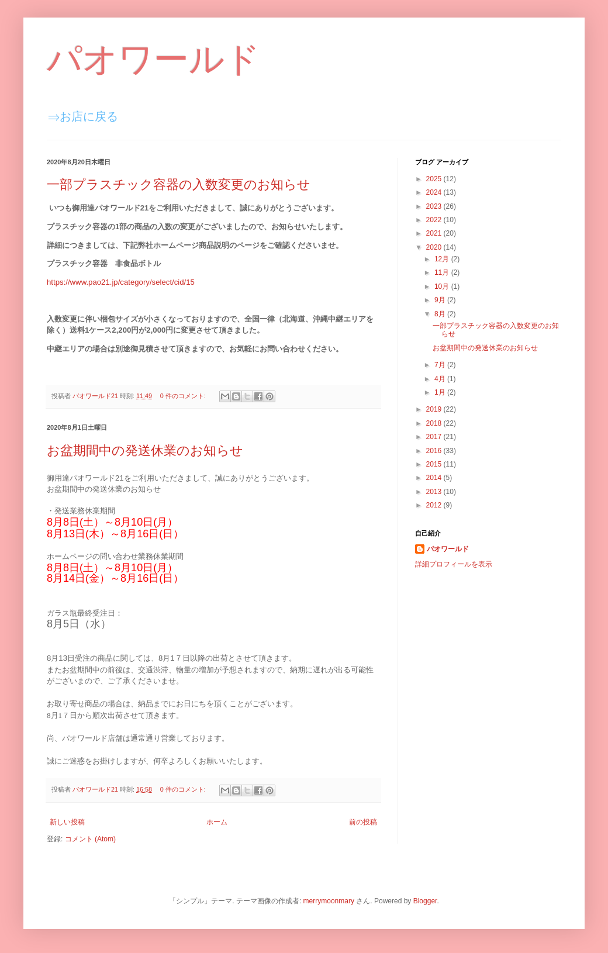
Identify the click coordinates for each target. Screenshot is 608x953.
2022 (435, 220)
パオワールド (153, 59)
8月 (440, 314)
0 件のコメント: (184, 395)
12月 (442, 259)
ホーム (216, 822)
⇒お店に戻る (83, 116)
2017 (435, 437)
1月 (440, 392)
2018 (435, 423)
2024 (435, 192)
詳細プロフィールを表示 (453, 564)
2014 (435, 478)
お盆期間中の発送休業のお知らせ (145, 450)
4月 (440, 379)
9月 (440, 300)
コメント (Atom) (90, 839)
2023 (435, 206)
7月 (440, 365)
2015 (435, 464)
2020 (435, 247)
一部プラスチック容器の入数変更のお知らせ (178, 184)
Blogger (425, 901)
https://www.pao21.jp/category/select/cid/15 (121, 282)
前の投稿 (363, 822)
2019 (435, 409)
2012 (435, 505)
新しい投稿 (67, 822)
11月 (442, 272)
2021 (435, 233)
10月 (442, 286)
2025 (435, 179)
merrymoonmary (328, 901)
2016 (435, 451)
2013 (435, 492)
